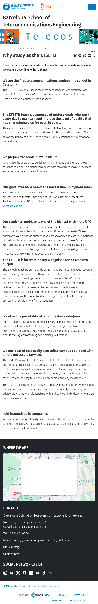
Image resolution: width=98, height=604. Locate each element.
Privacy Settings (77, 600)
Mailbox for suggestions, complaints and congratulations (36, 540)
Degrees (15, 48)
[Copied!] (94, 55)
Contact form (11, 553)
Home (5, 48)
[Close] (92, 7)
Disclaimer (56, 600)
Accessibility (79, 595)
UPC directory (11, 547)
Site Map (62, 595)
